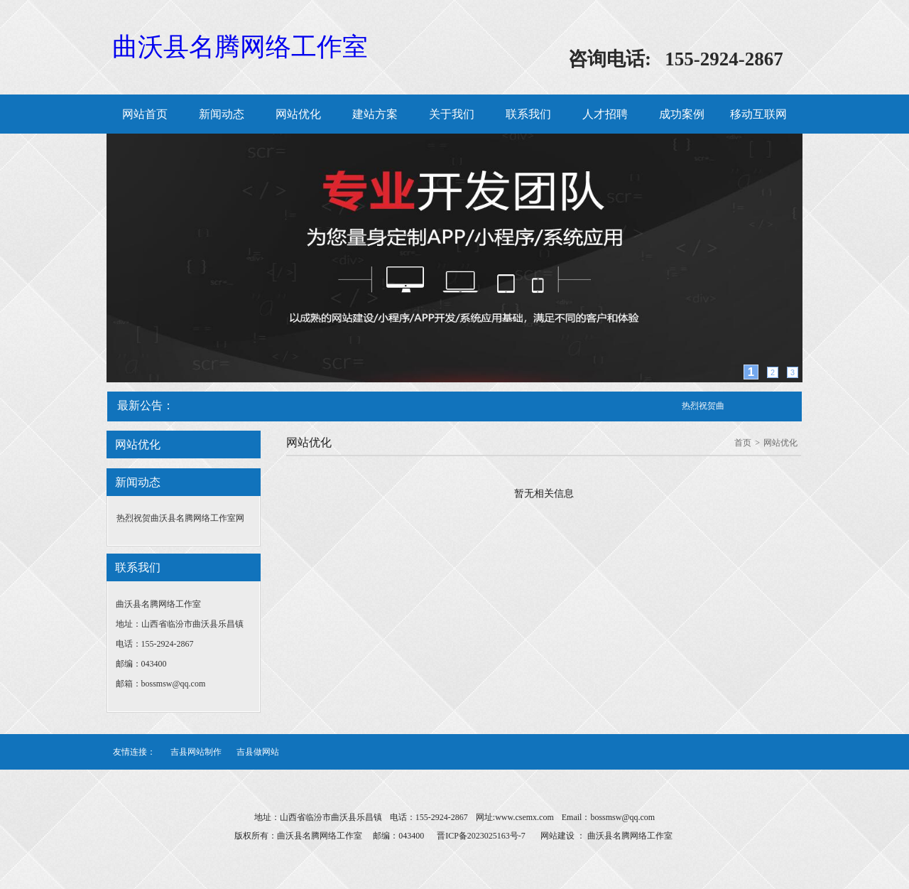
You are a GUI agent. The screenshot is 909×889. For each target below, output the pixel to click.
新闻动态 (221, 114)
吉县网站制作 (196, 752)
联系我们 (528, 114)
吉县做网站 (257, 752)
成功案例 (681, 114)
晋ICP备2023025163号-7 (481, 836)
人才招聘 (605, 114)
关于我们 (451, 114)
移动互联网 (758, 114)
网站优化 (298, 114)
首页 (742, 443)
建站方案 (375, 114)
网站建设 (557, 836)
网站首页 (145, 114)
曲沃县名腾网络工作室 (240, 47)
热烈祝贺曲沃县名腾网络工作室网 (180, 518)
